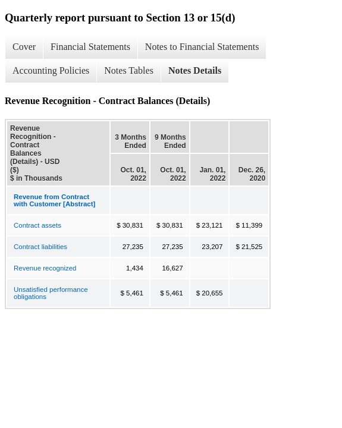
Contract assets (37, 225)
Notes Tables (128, 70)
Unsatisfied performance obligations (51, 293)
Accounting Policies (50, 70)
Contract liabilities (40, 246)
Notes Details (194, 70)
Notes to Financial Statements (202, 47)
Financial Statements (90, 47)
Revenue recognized (45, 268)
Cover (24, 47)
